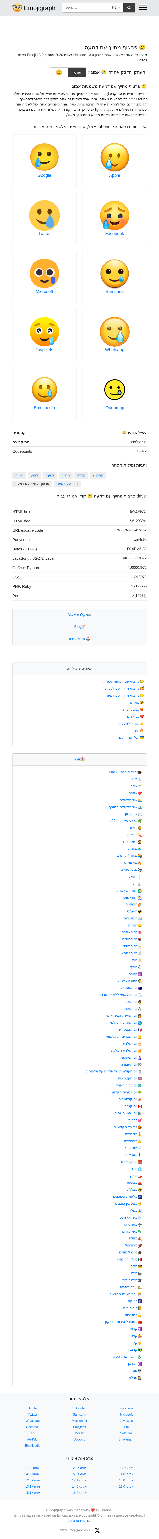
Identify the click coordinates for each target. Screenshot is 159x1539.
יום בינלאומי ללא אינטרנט (120, 995)
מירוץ (136, 1176)
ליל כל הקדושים (128, 1127)
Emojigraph (40, 7)
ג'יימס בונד (132, 842)
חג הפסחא (131, 953)
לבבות (135, 1120)
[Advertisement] (80, 28)
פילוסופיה (132, 1308)
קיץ (137, 1343)
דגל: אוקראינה (131, 737)
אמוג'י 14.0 (79, 1486)
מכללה (134, 1190)
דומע (34, 475)
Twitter (44, 233)
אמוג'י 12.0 (32, 1480)
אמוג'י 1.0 (32, 1468)
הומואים (133, 904)
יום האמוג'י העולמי (126, 1023)
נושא (79, 759)
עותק (77, 71)
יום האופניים (130, 1009)
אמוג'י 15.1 (32, 1492)
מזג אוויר (133, 1148)
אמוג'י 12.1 (79, 1480)
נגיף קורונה (131, 1231)
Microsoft (44, 291)
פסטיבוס (133, 1315)
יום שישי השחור (128, 1113)
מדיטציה (133, 1134)
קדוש (136, 1329)
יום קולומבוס (130, 1099)
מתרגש (98, 475)
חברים (135, 925)
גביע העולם (131, 870)
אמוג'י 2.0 (79, 1468)
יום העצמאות (130, 1078)
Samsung (115, 291)
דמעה (49, 475)
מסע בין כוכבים (128, 1204)
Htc (126, 1427)
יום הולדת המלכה (126, 1050)
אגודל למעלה (132, 723)
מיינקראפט (131, 1162)
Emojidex (79, 1427)
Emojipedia (44, 407)
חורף (136, 967)
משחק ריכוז (79, 639)
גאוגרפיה (133, 849)
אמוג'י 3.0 (126, 1468)
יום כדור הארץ (129, 1085)
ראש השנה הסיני (127, 1357)
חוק (137, 960)
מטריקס (133, 1155)
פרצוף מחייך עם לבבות (125, 688)
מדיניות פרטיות (79, 1521)
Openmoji (114, 407)
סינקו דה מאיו (129, 1259)
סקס (136, 1266)
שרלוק (135, 1377)
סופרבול (133, 1245)
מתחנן (137, 702)
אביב (136, 786)
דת (137, 883)
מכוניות (134, 1183)
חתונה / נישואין (128, 981)
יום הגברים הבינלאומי (124, 1037)
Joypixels (44, 349)
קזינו (136, 1336)
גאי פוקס (133, 863)
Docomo (79, 1439)
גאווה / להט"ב (129, 856)
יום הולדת (132, 1043)
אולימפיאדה (131, 800)
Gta (137, 779)
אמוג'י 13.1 (32, 1486)
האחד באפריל (129, 890)
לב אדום (136, 716)
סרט (136, 1273)
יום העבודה (131, 1064)
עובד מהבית (131, 1287)
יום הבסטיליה (130, 1030)
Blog (79, 627)
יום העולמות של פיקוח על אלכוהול (114, 1071)
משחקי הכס (130, 1217)
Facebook (114, 233)
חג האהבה (132, 932)
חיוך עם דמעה (67, 484)
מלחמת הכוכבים (127, 1197)
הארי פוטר (132, 897)
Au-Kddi (32, 1439)
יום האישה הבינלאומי (124, 1016)
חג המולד (132, 946)
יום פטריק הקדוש (126, 1092)
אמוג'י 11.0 (126, 1474)
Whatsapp (114, 349)
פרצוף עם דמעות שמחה (124, 681)
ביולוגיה (134, 828)
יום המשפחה (130, 1057)
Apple (114, 175)
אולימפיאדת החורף (125, 807)
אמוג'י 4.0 (32, 1474)
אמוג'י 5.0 (79, 1474)
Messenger (79, 1420)
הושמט (134, 911)
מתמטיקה (132, 1224)
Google (44, 175)
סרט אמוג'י (132, 1280)
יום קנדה (133, 1106)
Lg (33, 1433)
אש (140, 730)
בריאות (134, 835)
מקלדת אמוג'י (79, 615)
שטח (136, 1371)
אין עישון (133, 814)
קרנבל (135, 1350)
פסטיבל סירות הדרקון (123, 1322)
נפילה (135, 1238)
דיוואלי (135, 876)
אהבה (135, 793)
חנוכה (135, 974)
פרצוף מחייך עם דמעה (125, 695)
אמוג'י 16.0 (79, 1492)
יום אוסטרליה (129, 988)
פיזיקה (135, 1301)
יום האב (134, 1002)
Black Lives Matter (125, 772)
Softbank (126, 1433)
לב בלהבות (134, 709)
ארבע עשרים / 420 (126, 821)
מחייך (66, 475)
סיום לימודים (130, 1252)
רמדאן (135, 1364)
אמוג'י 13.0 (126, 1480)
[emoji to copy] (59, 72)
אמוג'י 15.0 (126, 1486)
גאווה (19, 475)
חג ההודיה (132, 939)
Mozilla (79, 1433)
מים (137, 1169)
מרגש (81, 475)
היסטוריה (133, 918)
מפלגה (134, 1210)
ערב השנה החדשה (125, 1294)
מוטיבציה (133, 1141)
